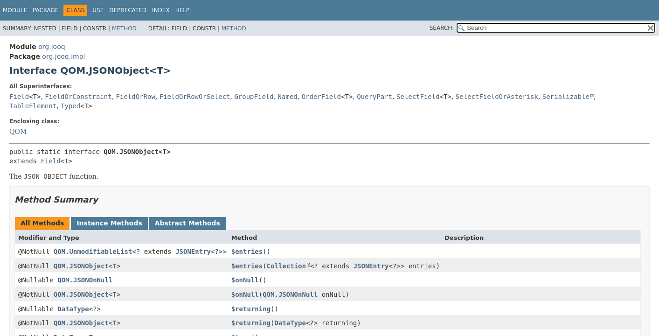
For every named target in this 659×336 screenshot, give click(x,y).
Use (98, 10)
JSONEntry (193, 251)
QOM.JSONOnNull (84, 280)
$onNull (245, 280)
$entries (247, 251)
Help (182, 10)
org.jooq (51, 46)
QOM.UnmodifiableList (93, 251)
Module (15, 10)
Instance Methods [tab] (109, 223)
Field (19, 96)
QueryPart (374, 96)
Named (288, 96)
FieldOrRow (135, 96)
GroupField (253, 96)
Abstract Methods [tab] (187, 223)
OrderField (321, 96)
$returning (251, 309)
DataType (73, 309)
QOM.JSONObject (81, 266)
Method (124, 28)
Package (45, 10)
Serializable (566, 96)
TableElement (32, 106)
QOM (18, 131)
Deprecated (127, 10)
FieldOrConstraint (78, 96)
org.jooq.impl (63, 56)
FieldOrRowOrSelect (195, 96)
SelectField (418, 96)
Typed (70, 106)
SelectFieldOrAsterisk (497, 96)
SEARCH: (442, 28)
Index (161, 10)
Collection (286, 266)
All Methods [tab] (42, 223)
